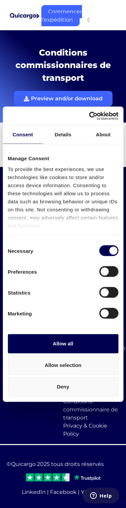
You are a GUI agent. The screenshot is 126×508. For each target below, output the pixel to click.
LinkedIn (34, 492)
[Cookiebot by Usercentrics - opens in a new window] (89, 115)
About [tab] (103, 134)
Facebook (63, 492)
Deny (63, 387)
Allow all (63, 343)
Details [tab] (63, 134)
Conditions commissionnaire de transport (90, 409)
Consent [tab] (22, 134)
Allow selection (63, 365)
